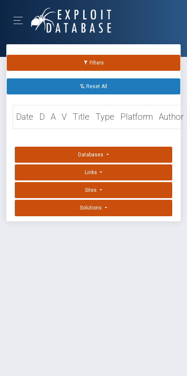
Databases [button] (91, 155)
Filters (93, 63)
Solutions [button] (91, 208)
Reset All (93, 86)
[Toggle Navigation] (21, 20)
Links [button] (91, 172)
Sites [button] (91, 190)
